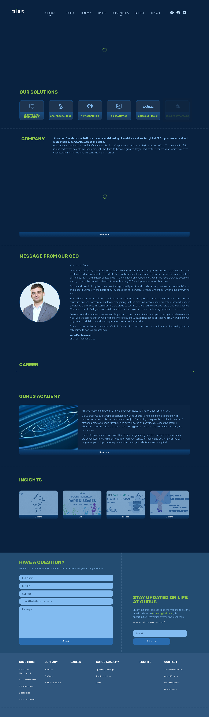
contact (171, 662)
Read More (104, 235)
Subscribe (160, 641)
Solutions (27, 662)
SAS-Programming (60, 116)
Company (51, 662)
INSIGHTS (145, 662)
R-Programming (90, 116)
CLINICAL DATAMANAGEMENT (31, 116)
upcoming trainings (162, 613)
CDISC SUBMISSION (148, 116)
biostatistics (119, 116)
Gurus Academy (107, 662)
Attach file (36, 601)
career (75, 662)
